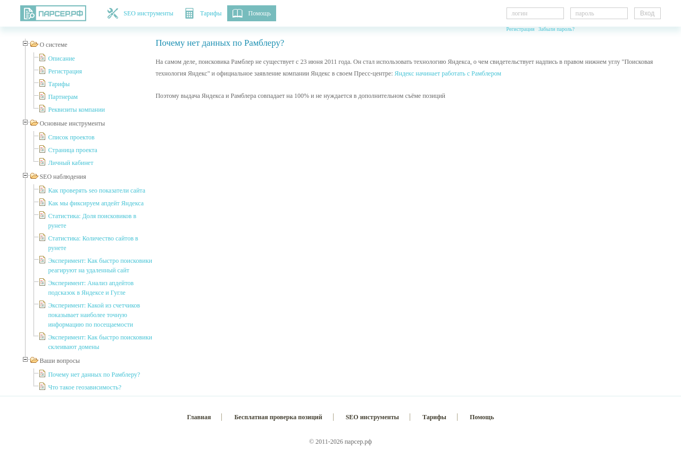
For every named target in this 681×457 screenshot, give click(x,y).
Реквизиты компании (76, 109)
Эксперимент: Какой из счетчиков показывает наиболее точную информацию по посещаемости (94, 315)
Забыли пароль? (556, 29)
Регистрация (520, 29)
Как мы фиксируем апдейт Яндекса (96, 203)
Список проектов (71, 137)
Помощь (251, 13)
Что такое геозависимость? (84, 387)
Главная (199, 417)
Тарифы (203, 13)
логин (520, 13)
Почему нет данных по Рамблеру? (94, 374)
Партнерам (63, 97)
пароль (585, 13)
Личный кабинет (70, 163)
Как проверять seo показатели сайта (96, 190)
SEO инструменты (140, 13)
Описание (61, 58)
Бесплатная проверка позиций (278, 417)
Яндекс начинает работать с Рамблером (448, 73)
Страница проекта (72, 150)
